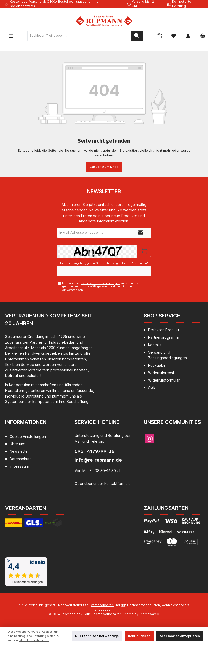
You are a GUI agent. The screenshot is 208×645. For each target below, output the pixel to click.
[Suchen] (137, 36)
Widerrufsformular (164, 380)
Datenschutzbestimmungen (100, 283)
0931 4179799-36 (94, 451)
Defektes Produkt (163, 330)
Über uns (17, 444)
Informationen (25, 422)
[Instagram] (149, 438)
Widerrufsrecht (161, 372)
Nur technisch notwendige (97, 636)
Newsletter (19, 451)
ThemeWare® (149, 614)
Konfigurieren (139, 636)
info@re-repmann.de (98, 460)
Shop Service (162, 315)
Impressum (19, 466)
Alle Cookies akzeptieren (179, 636)
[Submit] (140, 233)
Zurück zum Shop (104, 167)
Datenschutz (20, 459)
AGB (93, 286)
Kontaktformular (118, 483)
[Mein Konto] (188, 35)
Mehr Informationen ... (34, 640)
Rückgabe (157, 365)
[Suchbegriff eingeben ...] (79, 36)
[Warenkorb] (201, 35)
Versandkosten (102, 605)
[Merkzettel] (174, 35)
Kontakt (154, 345)
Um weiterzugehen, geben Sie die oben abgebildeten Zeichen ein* (104, 263)
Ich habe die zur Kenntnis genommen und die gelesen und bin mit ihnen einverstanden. (100, 286)
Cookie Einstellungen (28, 436)
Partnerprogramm (163, 337)
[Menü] (11, 35)
